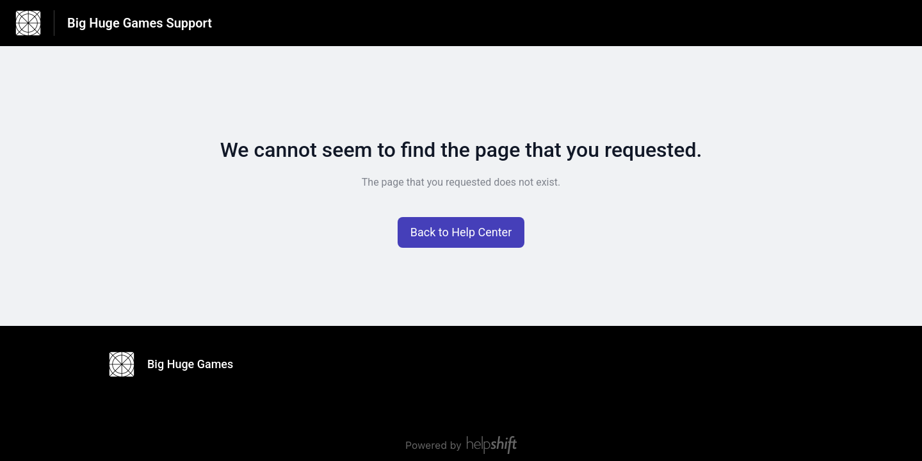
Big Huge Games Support (139, 23)
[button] (461, 232)
